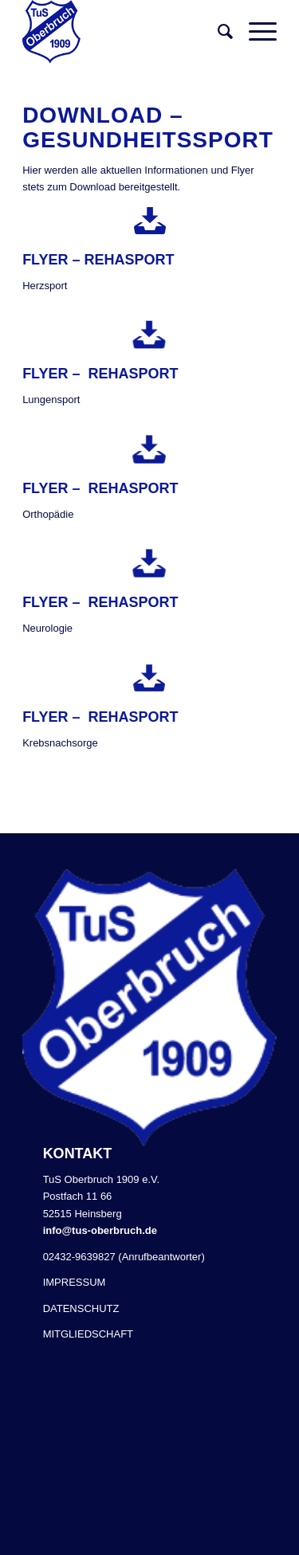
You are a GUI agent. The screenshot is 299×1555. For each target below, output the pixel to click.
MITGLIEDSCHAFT (88, 1334)
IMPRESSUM (74, 1282)
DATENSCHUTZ (81, 1308)
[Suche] (217, 32)
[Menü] (255, 32)
